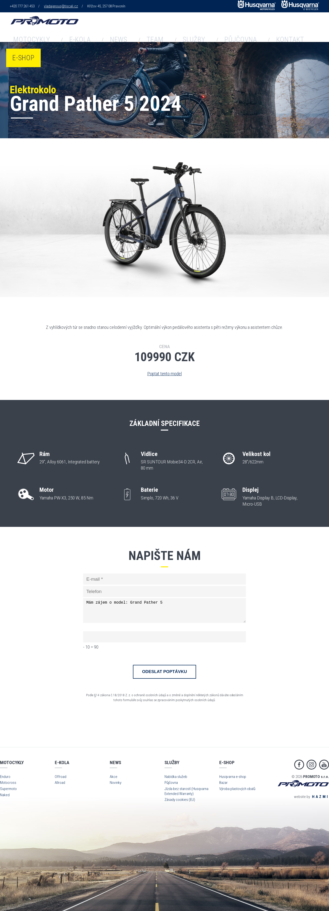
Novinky (115, 782)
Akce (113, 776)
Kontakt (284, 27)
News (165, 27)
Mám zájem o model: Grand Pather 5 (164, 610)
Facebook (299, 765)
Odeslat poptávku (164, 671)
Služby (217, 27)
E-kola (139, 27)
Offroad (60, 776)
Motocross (8, 782)
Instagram (311, 765)
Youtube (324, 765)
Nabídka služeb (175, 776)
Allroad (60, 782)
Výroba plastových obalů (237, 789)
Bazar (223, 782)
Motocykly (106, 27)
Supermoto (8, 789)
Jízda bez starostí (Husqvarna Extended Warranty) (186, 791)
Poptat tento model (164, 373)
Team (190, 27)
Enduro (5, 776)
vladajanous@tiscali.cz (61, 6)
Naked (5, 795)
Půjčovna (249, 27)
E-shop (314, 27)
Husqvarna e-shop (232, 776)
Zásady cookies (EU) (179, 799)
